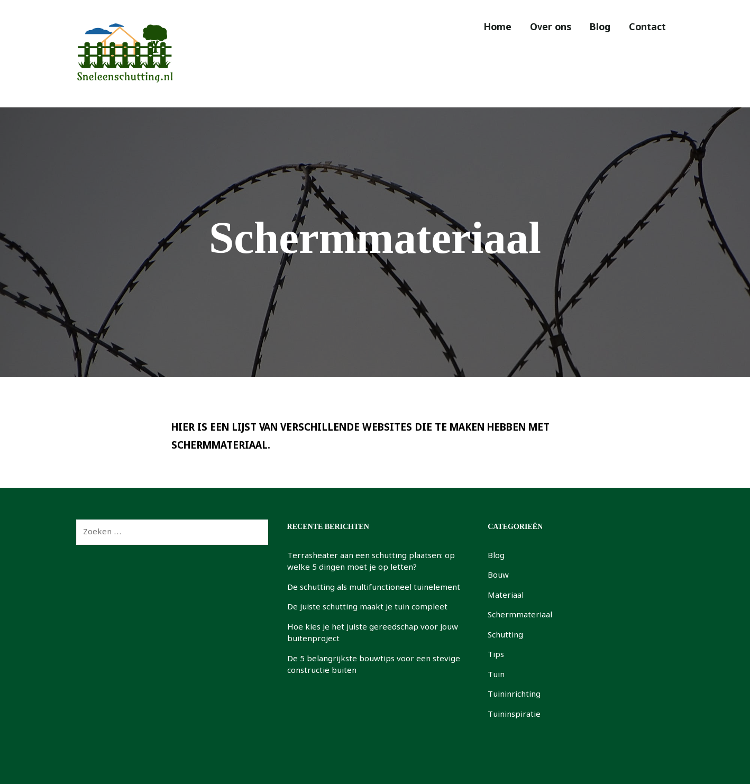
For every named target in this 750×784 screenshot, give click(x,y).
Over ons (537, 27)
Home (479, 27)
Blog (592, 27)
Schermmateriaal (520, 615)
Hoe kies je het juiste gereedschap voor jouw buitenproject (372, 633)
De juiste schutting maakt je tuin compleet (367, 607)
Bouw (498, 575)
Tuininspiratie (514, 714)
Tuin (496, 675)
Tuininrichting (514, 694)
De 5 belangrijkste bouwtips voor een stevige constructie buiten (373, 665)
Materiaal (506, 595)
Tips (496, 655)
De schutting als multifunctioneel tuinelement (373, 587)
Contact (644, 27)
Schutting (505, 635)
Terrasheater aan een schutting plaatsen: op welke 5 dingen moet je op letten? (371, 562)
